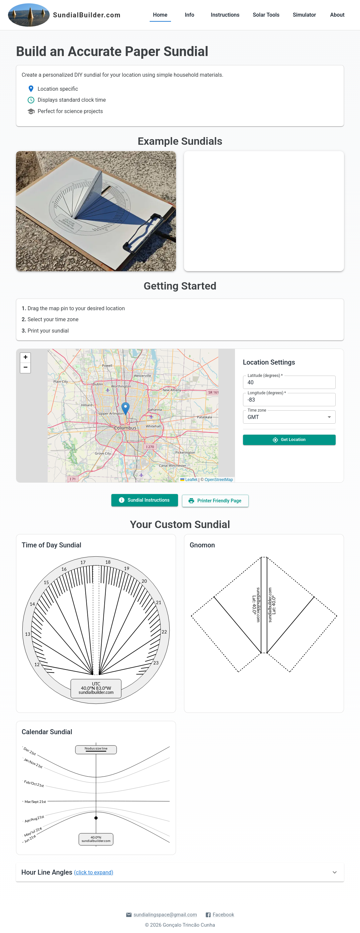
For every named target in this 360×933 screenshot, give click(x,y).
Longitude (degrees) (267, 393)
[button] (125, 409)
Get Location (289, 440)
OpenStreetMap (219, 479)
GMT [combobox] (253, 417)
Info (189, 15)
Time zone (257, 410)
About (337, 15)
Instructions (225, 15)
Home (160, 15)
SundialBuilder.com (87, 15)
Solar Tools (266, 15)
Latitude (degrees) (265, 375)
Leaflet (188, 479)
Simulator (304, 15)
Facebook (220, 913)
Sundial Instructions (144, 499)
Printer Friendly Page (216, 499)
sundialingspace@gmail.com (161, 913)
